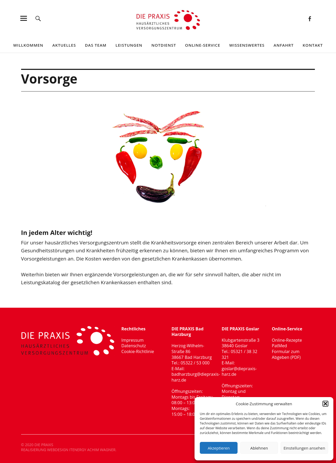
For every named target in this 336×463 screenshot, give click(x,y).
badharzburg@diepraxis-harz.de (196, 377)
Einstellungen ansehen (304, 448)
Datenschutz (133, 346)
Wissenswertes (246, 45)
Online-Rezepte (287, 340)
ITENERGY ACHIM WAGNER (92, 449)
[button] (325, 403)
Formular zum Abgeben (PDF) (286, 354)
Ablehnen (259, 448)
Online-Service (202, 45)
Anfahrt (283, 45)
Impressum (132, 340)
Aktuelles (64, 45)
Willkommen (28, 45)
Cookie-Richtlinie (137, 351)
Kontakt (313, 45)
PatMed (279, 346)
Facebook (309, 18)
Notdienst (163, 45)
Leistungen (129, 45)
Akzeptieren (219, 448)
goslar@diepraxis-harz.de (239, 371)
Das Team (96, 45)
